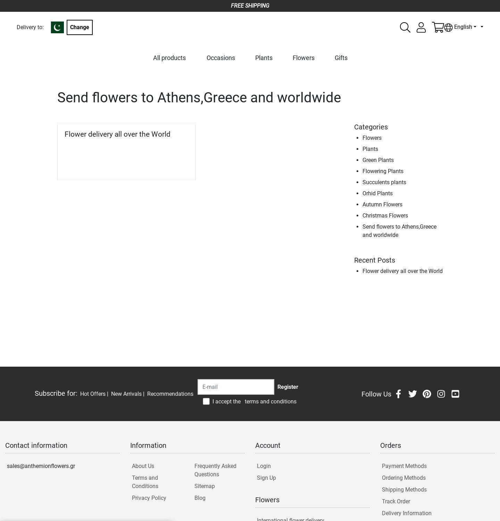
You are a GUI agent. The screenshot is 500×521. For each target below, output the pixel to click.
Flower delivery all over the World (117, 134)
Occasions (221, 57)
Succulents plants (384, 182)
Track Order (396, 501)
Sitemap (204, 486)
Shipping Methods (404, 489)
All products (169, 57)
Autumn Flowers (382, 204)
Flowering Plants (382, 171)
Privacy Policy (149, 498)
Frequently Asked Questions (215, 470)
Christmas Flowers (385, 215)
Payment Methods (404, 466)
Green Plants (378, 160)
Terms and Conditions (145, 482)
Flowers (304, 57)
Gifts (341, 57)
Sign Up (266, 478)
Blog (200, 498)
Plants (264, 57)
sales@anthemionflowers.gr (41, 466)
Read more (171, 165)
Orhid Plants (377, 193)
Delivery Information (407, 513)
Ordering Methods (404, 478)
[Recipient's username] (236, 387)
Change (79, 27)
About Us (143, 466)
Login (264, 466)
